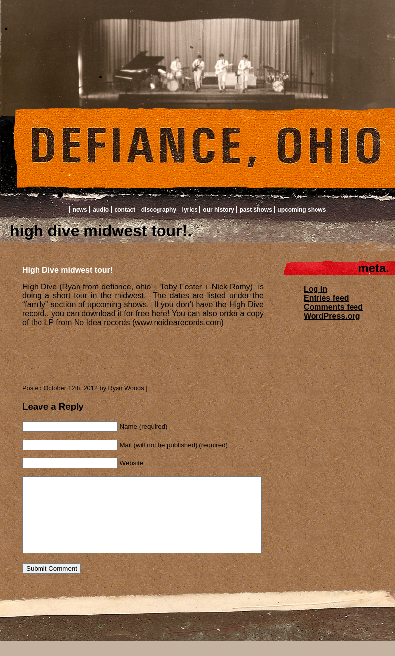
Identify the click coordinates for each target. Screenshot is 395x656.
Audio (101, 209)
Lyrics (190, 209)
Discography (158, 209)
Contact (125, 209)
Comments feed (333, 307)
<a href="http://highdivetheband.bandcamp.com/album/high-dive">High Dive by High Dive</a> (121, 351)
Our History (218, 209)
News (80, 209)
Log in (315, 289)
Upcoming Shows (301, 209)
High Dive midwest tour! (67, 270)
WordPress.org (332, 316)
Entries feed (326, 298)
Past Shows (255, 209)
